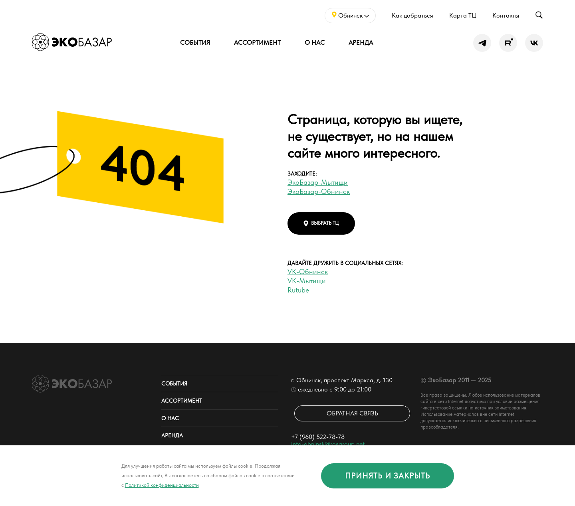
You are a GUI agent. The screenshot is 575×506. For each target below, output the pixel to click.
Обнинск (350, 15)
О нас (315, 42)
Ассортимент (257, 42)
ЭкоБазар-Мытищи (318, 182)
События (195, 42)
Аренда (361, 42)
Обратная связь (352, 413)
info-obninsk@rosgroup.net (328, 444)
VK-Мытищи (307, 281)
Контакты (505, 15)
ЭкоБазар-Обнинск (319, 191)
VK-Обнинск (308, 271)
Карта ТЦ (462, 15)
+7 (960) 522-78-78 (318, 437)
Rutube (298, 290)
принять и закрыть (387, 475)
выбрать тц (321, 223)
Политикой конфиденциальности (162, 485)
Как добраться (412, 15)
